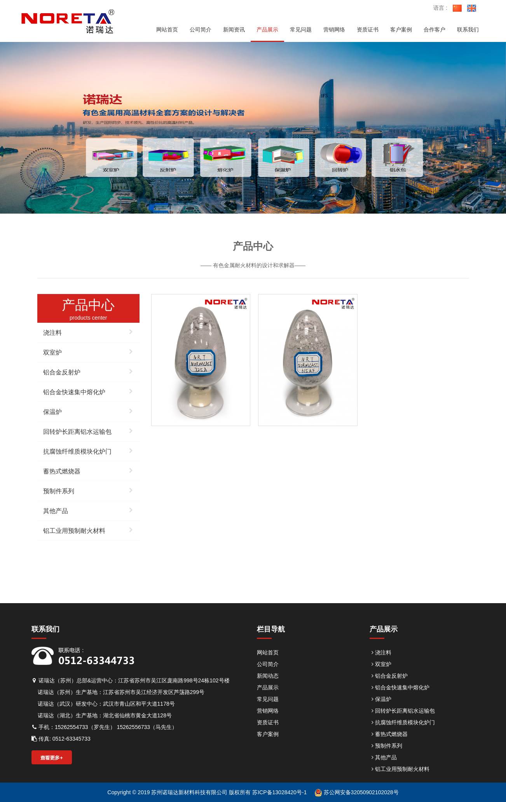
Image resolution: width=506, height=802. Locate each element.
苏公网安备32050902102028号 (356, 792)
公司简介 (268, 664)
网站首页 (268, 652)
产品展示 (268, 687)
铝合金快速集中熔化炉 (88, 391)
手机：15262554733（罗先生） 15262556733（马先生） (104, 727)
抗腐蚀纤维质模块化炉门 (88, 450)
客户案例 (268, 734)
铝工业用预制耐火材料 (88, 529)
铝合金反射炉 (88, 371)
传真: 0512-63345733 (61, 739)
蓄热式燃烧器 (88, 470)
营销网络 (268, 711)
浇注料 (88, 331)
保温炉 (88, 411)
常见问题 (268, 699)
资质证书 (268, 722)
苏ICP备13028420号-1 (279, 792)
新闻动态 (268, 676)
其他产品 (88, 510)
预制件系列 (88, 490)
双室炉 (88, 351)
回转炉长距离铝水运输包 (88, 430)
